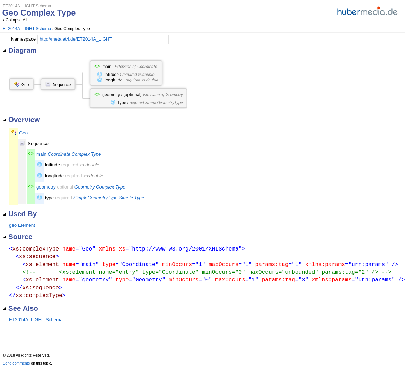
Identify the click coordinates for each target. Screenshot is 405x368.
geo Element (22, 225)
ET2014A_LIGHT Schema (27, 28)
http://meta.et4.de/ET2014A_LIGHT (75, 39)
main (41, 154)
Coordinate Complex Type (74, 154)
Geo (23, 132)
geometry (46, 187)
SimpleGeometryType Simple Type (108, 197)
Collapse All (16, 20)
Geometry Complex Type (99, 187)
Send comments (16, 363)
